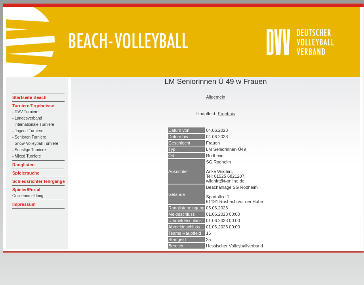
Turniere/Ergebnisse (33, 105)
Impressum (24, 204)
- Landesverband (27, 118)
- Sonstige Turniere (29, 150)
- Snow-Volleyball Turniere (35, 143)
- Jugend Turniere (27, 131)
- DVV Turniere (25, 112)
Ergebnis (226, 113)
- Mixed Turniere (26, 156)
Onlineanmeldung (27, 196)
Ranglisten (23, 164)
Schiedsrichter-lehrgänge (38, 181)
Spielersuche (25, 173)
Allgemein (215, 97)
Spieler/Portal (26, 189)
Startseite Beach (29, 97)
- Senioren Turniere (29, 137)
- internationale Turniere (33, 124)
